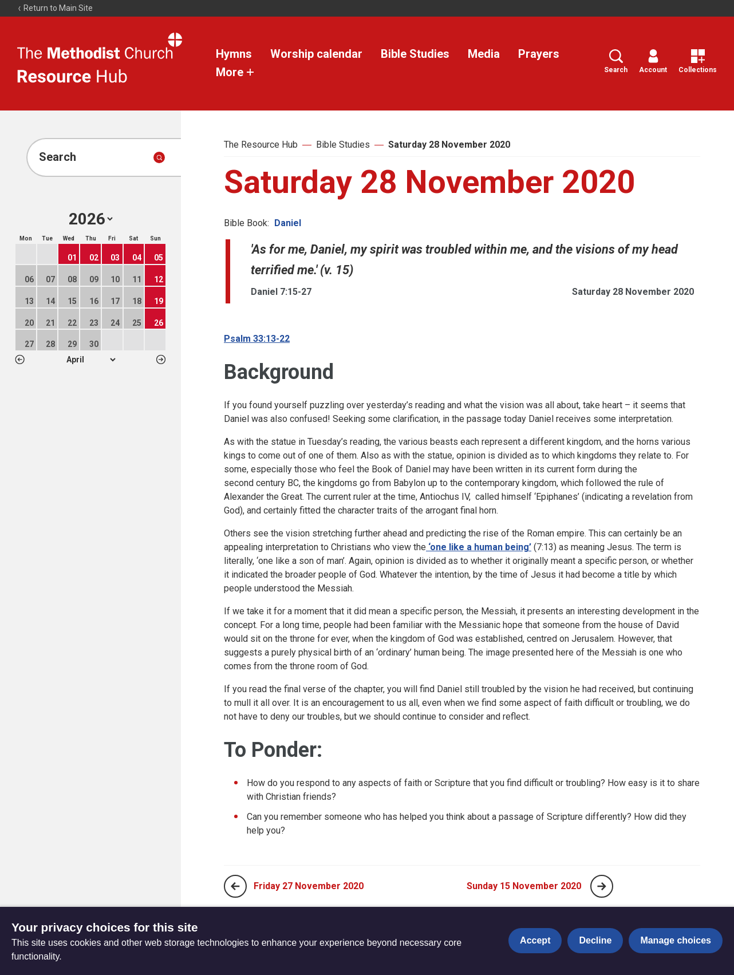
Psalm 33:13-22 (257, 338)
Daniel (287, 223)
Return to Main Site (55, 8)
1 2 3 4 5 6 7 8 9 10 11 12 (90, 359)
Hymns (234, 54)
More (235, 72)
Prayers (538, 54)
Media (484, 54)
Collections (697, 61)
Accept (535, 940)
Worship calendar (316, 54)
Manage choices (675, 940)
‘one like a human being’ (478, 547)
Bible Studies (415, 54)
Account (653, 61)
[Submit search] (159, 157)
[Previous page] (235, 886)
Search (616, 61)
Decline (595, 940)
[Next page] (601, 886)
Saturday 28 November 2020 (449, 144)
